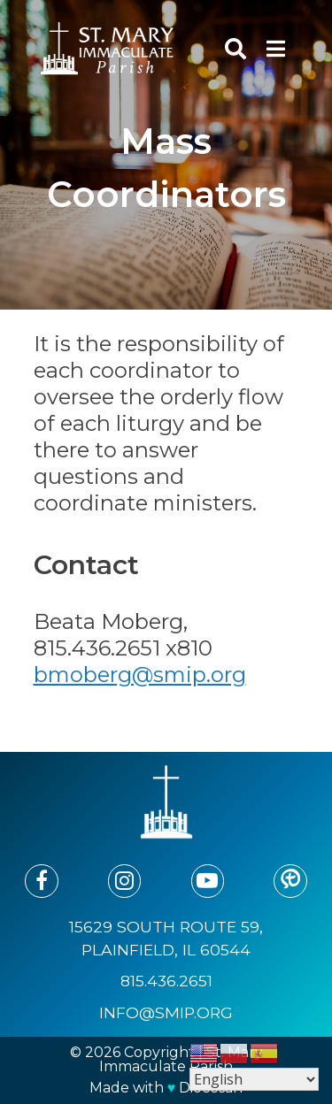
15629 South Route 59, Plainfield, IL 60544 (166, 938)
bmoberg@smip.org (140, 674)
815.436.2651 (166, 980)
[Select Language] (254, 1079)
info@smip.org (166, 1012)
